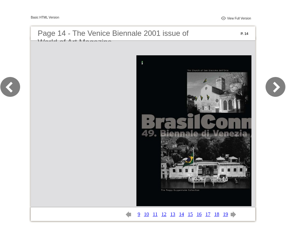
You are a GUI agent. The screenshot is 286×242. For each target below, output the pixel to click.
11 (155, 214)
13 (172, 214)
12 (163, 214)
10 (146, 214)
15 (190, 214)
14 (181, 214)
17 (207, 214)
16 (198, 214)
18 (216, 214)
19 (225, 214)
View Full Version (239, 18)
